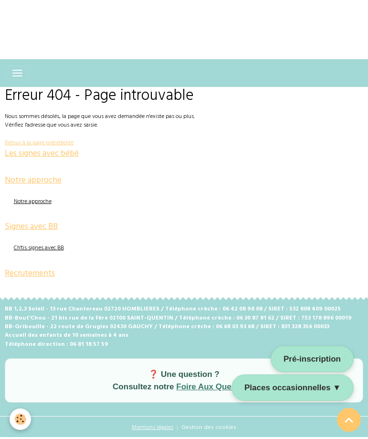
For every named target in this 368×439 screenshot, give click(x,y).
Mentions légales (152, 427)
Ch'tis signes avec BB (39, 248)
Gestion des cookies (208, 427)
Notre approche (33, 201)
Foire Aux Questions (215, 386)
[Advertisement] (173, 21)
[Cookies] (20, 419)
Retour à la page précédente (39, 143)
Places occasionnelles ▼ (292, 387)
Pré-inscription (312, 359)
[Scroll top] (349, 420)
